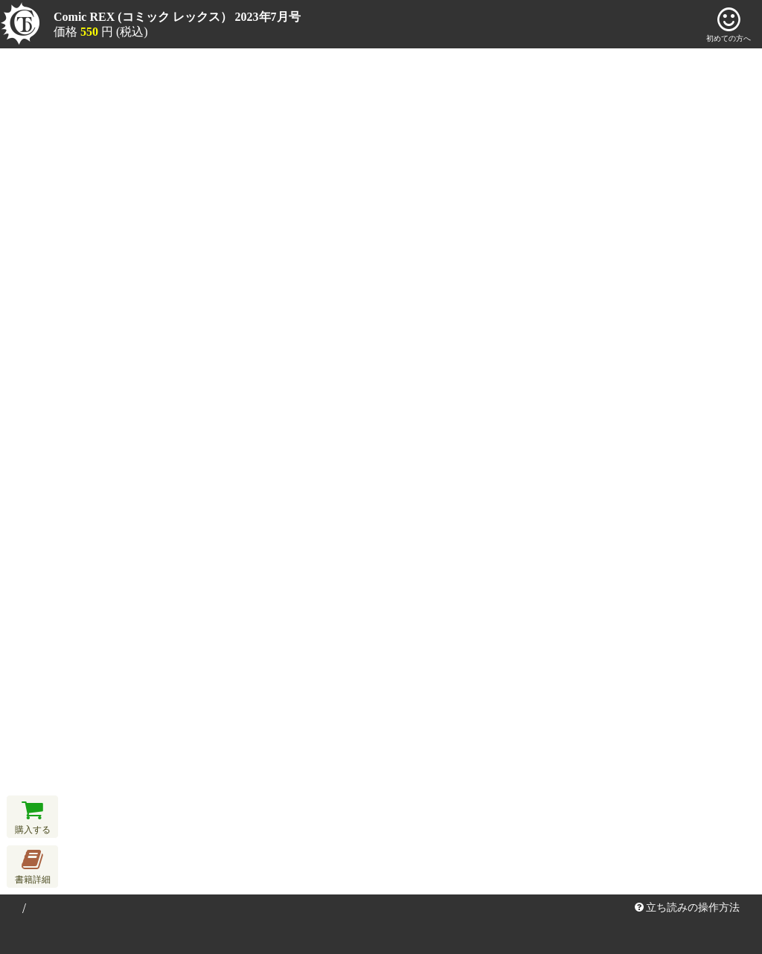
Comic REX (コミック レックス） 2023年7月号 (177, 16)
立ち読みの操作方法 (687, 907)
